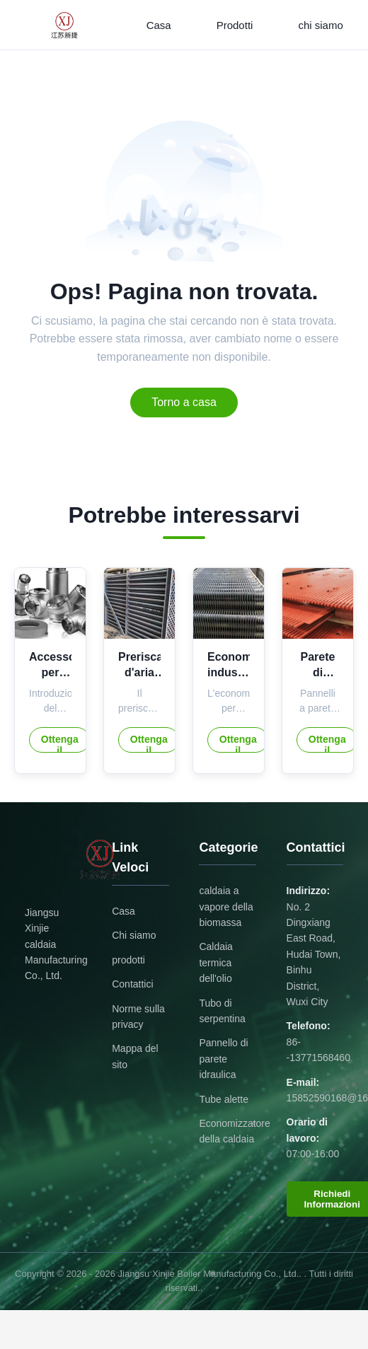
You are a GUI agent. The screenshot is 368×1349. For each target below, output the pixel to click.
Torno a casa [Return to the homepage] (184, 402)
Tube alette (223, 1099)
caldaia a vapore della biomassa (226, 906)
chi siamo (320, 25)
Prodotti (235, 25)
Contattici (132, 984)
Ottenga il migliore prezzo (59, 743)
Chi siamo (134, 935)
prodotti (128, 960)
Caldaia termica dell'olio (215, 962)
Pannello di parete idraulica (223, 1058)
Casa (158, 25)
